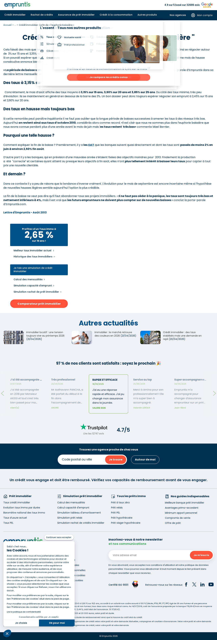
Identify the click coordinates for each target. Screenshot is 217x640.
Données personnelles (72, 570)
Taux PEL (8, 522)
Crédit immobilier (15, 14)
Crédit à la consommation (116, 14)
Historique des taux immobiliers (33, 256)
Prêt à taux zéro (120, 502)
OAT (91, 145)
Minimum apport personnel (181, 513)
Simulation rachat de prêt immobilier (36, 291)
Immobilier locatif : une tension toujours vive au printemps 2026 (45, 334)
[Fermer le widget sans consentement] (59, 537)
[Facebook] (186, 584)
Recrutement (67, 560)
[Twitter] (194, 584)
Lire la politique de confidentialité (24, 611)
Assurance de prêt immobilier (76, 14)
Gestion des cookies (71, 580)
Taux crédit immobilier (16, 502)
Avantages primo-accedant (181, 507)
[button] (7, 633)
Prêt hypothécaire (121, 517)
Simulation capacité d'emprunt (33, 285)
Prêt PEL (115, 512)
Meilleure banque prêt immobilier (184, 502)
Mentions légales (69, 565)
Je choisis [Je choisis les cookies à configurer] (21, 623)
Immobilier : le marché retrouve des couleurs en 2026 (113, 334)
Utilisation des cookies (72, 575)
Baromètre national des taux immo (24, 512)
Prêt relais (117, 507)
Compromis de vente (177, 518)
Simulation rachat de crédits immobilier (80, 522)
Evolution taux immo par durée (21, 507)
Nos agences (178, 15)
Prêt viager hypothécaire (125, 522)
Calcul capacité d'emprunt (73, 507)
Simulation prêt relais (69, 517)
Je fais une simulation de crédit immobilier (33, 269)
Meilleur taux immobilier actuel (32, 250)
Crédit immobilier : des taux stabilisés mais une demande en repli (182, 336)
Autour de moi (145, 459)
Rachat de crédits (42, 14)
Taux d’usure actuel (15, 517)
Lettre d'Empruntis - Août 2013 (25, 212)
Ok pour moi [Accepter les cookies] (57, 623)
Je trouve (115, 459)
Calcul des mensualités (28, 279)
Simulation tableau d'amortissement (79, 512)
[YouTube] (211, 585)
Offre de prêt (173, 523)
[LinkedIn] (202, 584)
